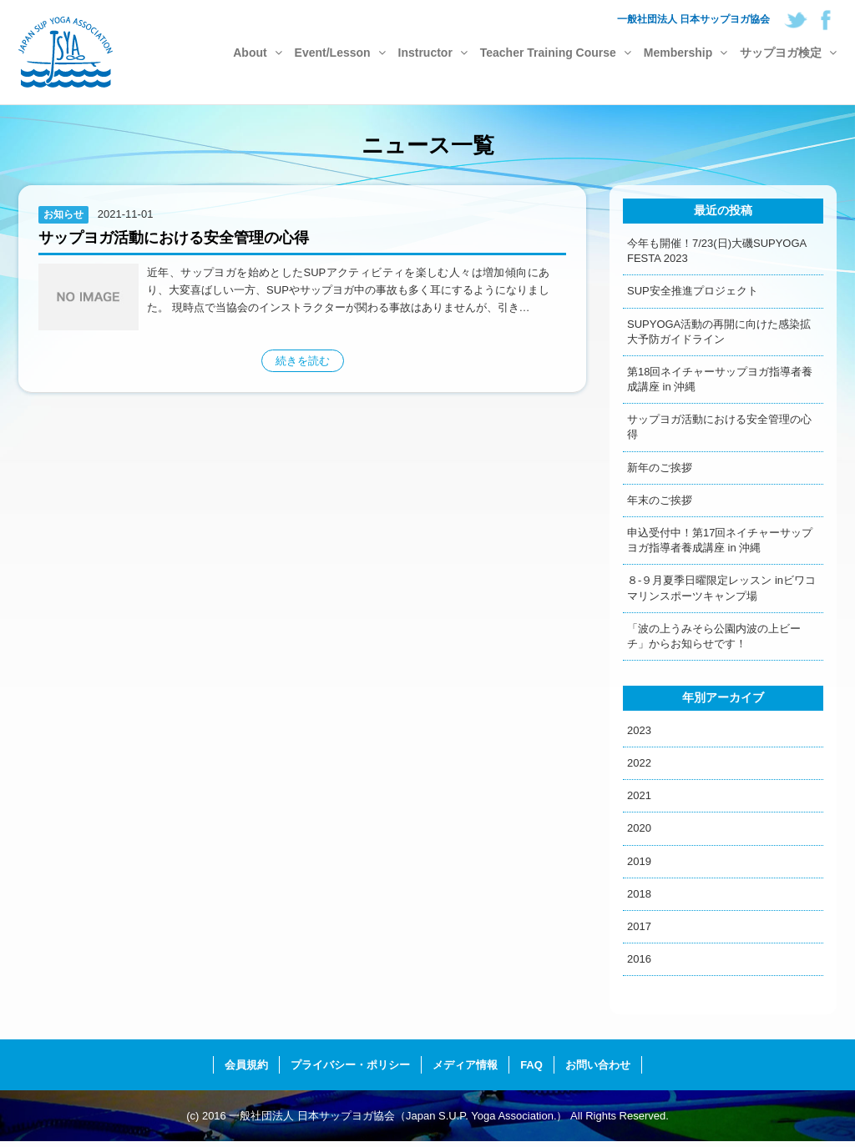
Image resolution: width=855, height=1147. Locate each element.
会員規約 (246, 1065)
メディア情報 (465, 1065)
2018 (639, 894)
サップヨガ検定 (788, 52)
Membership (685, 52)
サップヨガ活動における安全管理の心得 (173, 237)
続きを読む (303, 361)
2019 (639, 861)
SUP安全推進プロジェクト (692, 290)
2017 (639, 926)
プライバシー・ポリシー (350, 1065)
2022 (639, 763)
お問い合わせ (597, 1065)
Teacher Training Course (555, 52)
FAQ (531, 1065)
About (257, 52)
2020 (639, 828)
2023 (639, 730)
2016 (639, 959)
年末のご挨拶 (659, 500)
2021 (639, 795)
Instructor (433, 52)
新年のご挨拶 (659, 467)
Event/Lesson (340, 52)
